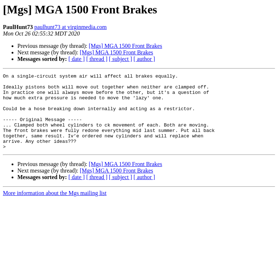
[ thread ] (97, 59)
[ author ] (144, 59)
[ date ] (76, 59)
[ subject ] (120, 59)
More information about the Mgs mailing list (54, 208)
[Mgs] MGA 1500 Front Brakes (125, 46)
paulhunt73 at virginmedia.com (70, 27)
